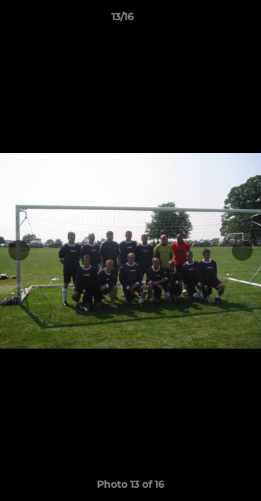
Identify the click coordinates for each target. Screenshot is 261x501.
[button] (211, 20)
